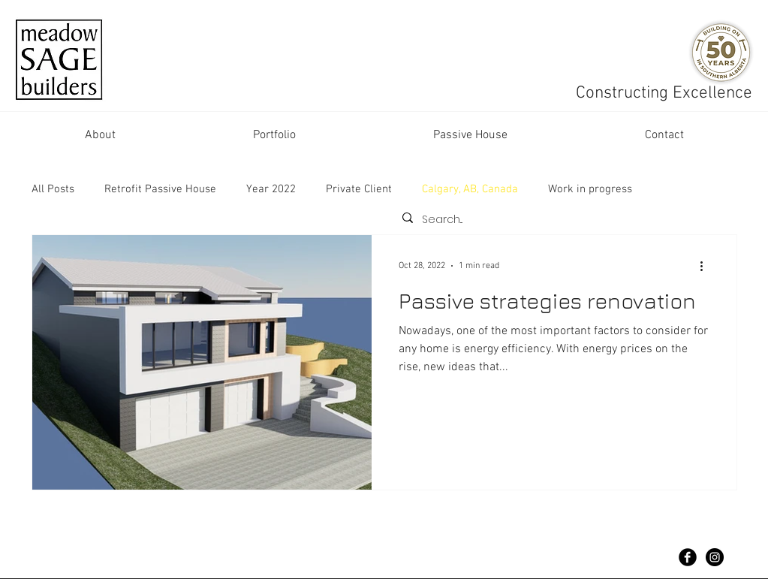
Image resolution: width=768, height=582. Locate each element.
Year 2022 (271, 189)
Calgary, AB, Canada (470, 189)
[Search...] (563, 220)
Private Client (359, 189)
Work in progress (590, 189)
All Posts (53, 189)
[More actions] (707, 266)
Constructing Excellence (666, 93)
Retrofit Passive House (160, 189)
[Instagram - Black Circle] (715, 557)
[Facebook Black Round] (688, 557)
